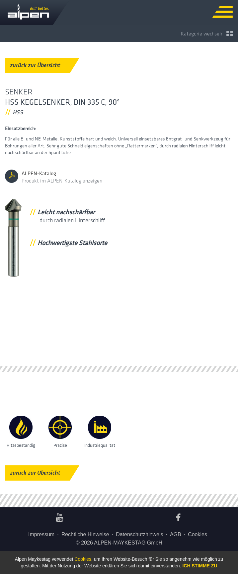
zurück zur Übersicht (40, 65)
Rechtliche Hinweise (85, 534)
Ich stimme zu (199, 565)
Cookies (197, 534)
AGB (175, 534)
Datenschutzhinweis (139, 534)
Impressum (41, 534)
